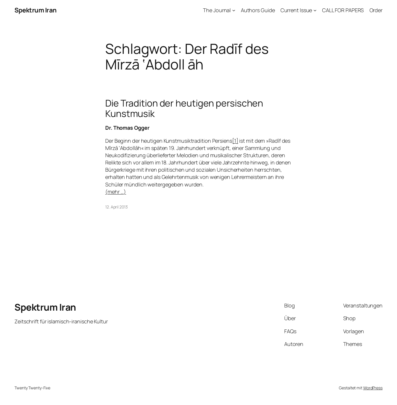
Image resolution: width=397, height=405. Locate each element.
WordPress (373, 388)
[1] (235, 140)
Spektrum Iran (35, 10)
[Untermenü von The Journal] (233, 10)
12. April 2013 (116, 207)
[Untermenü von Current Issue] (315, 10)
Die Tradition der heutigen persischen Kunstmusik (184, 108)
